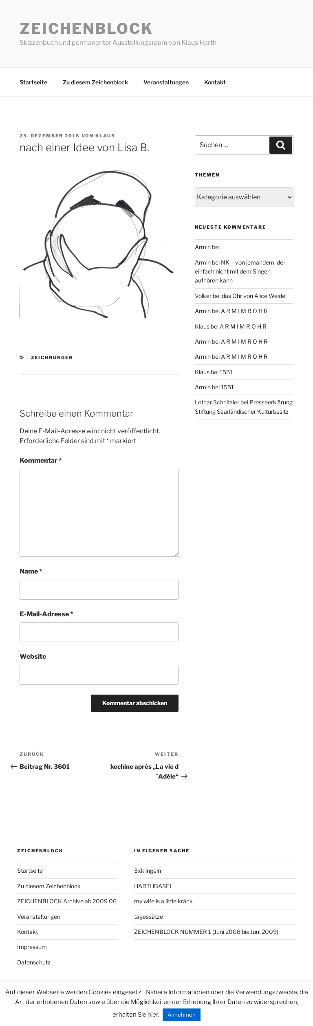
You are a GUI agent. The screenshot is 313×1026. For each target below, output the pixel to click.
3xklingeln (147, 870)
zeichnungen (52, 357)
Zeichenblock (86, 29)
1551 (226, 371)
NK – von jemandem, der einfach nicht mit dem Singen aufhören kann (240, 271)
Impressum (32, 946)
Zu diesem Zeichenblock (95, 82)
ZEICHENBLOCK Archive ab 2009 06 (67, 901)
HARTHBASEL (153, 886)
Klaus (105, 136)
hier (153, 1014)
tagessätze (148, 916)
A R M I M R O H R (244, 310)
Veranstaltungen (166, 82)
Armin (203, 246)
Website (33, 656)
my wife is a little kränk (163, 901)
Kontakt (215, 82)
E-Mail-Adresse (46, 614)
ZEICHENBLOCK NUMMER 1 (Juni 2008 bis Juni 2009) (206, 931)
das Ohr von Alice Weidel (254, 295)
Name (31, 571)
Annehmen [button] (182, 1014)
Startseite (33, 82)
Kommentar (41, 460)
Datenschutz (34, 962)
